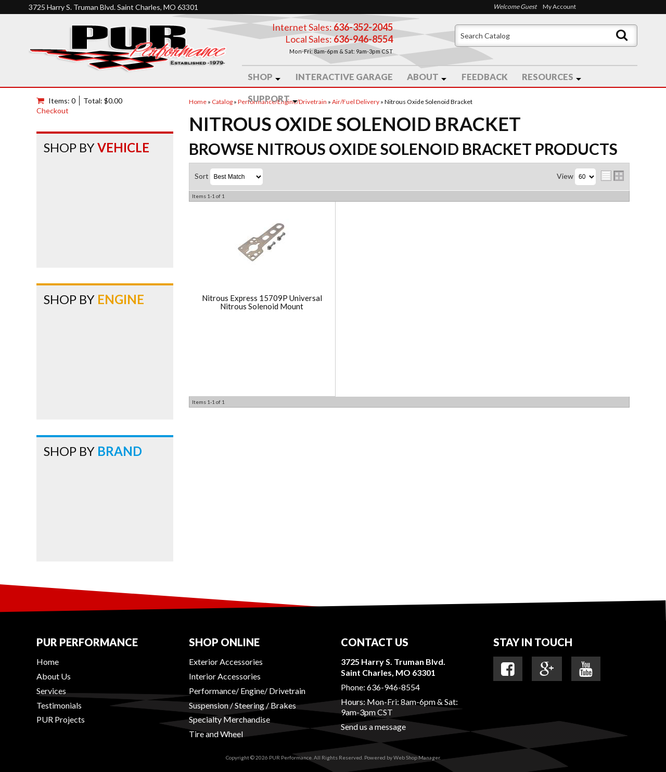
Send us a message (373, 726)
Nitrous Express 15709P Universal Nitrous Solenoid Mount (262, 302)
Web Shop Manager (416, 757)
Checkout (52, 110)
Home (47, 661)
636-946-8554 (393, 687)
